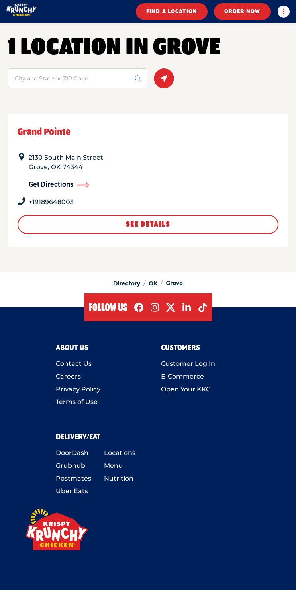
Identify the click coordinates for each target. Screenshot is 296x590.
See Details (148, 225)
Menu (113, 465)
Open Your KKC (185, 389)
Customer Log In (188, 363)
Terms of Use (77, 402)
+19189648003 (51, 202)
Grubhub (70, 465)
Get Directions (59, 185)
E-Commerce (182, 376)
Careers (68, 376)
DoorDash (72, 453)
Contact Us (74, 363)
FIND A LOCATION (171, 11)
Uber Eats (72, 491)
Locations (119, 453)
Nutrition (118, 478)
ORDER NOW (242, 11)
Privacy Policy (78, 389)
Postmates (73, 478)
